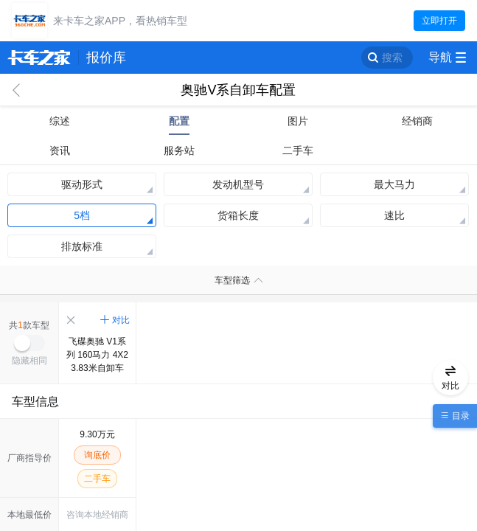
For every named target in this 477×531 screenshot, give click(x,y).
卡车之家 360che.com (39, 57)
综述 (59, 121)
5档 (82, 215)
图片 (298, 121)
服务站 (179, 150)
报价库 (106, 57)
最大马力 (394, 184)
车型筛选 (232, 280)
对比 (121, 320)
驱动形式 (81, 184)
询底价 (97, 455)
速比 (394, 215)
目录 (459, 416)
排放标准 (81, 246)
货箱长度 (238, 215)
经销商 (417, 121)
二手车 (297, 150)
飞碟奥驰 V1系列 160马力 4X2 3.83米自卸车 (97, 354)
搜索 (392, 57)
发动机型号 (238, 184)
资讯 (59, 150)
